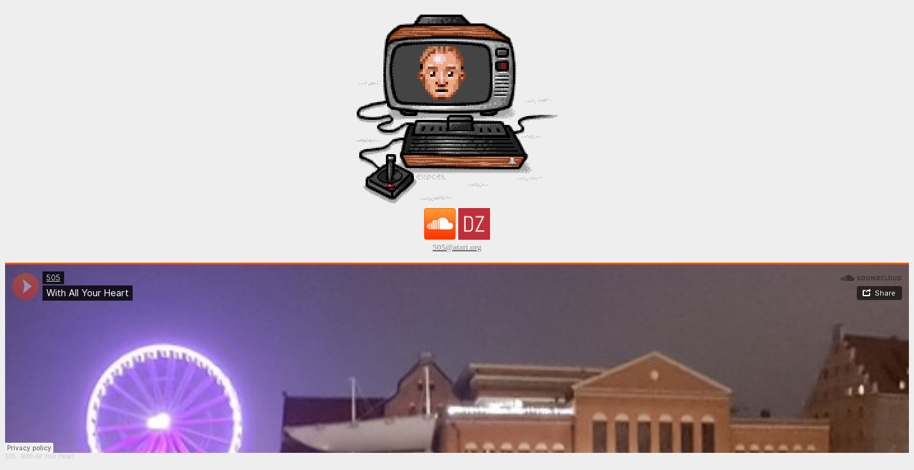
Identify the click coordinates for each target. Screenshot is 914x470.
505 (10, 456)
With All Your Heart (47, 456)
